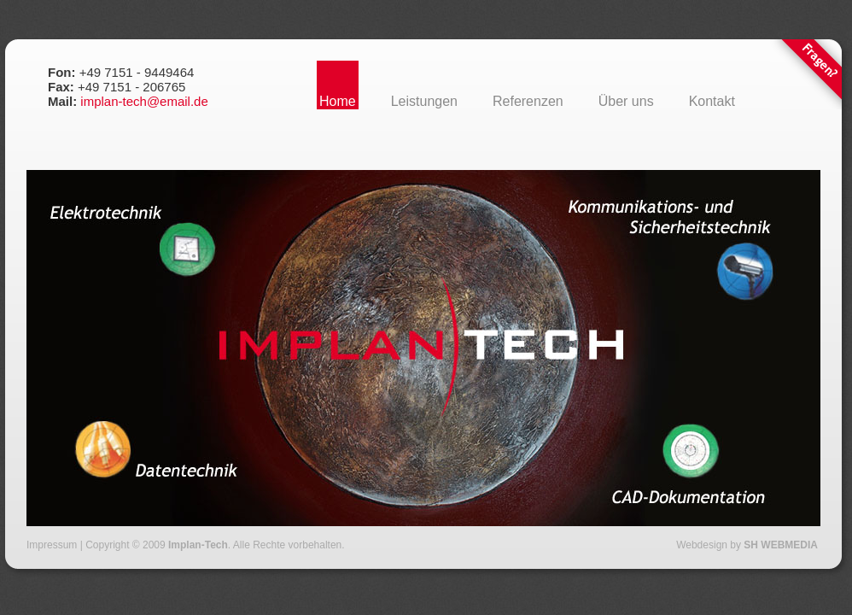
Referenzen (528, 101)
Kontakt (712, 101)
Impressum (51, 545)
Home (337, 101)
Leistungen (424, 101)
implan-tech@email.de (143, 101)
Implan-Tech (198, 545)
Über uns (626, 101)
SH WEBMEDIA (781, 545)
